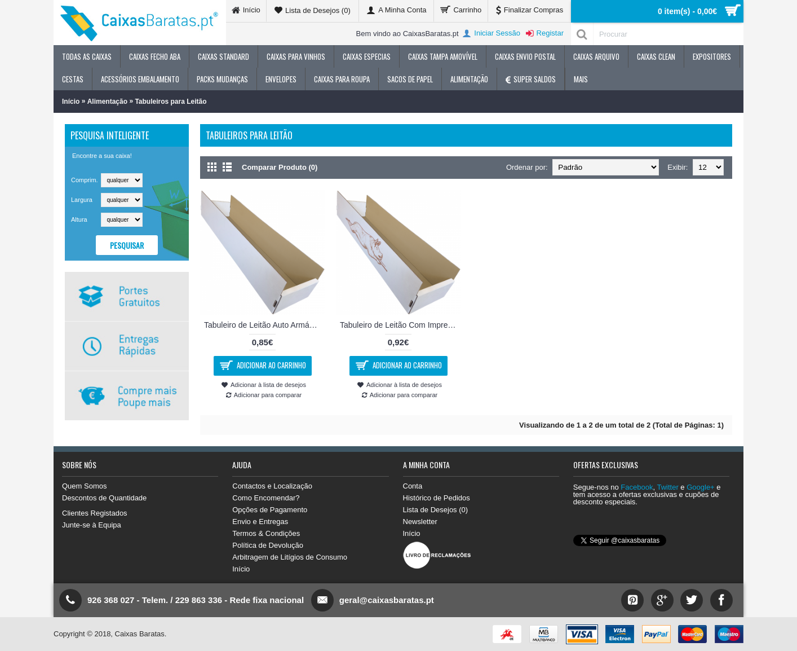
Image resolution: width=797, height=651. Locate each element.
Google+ (701, 487)
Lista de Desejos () (435, 509)
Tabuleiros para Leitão (170, 101)
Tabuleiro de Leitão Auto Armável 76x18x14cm (264, 324)
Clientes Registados (94, 513)
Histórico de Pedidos (436, 498)
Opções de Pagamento (269, 509)
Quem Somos (84, 486)
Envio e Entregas (260, 521)
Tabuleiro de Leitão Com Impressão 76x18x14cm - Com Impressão (400, 324)
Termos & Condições (266, 533)
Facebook (637, 487)
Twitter (667, 487)
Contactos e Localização (272, 486)
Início (70, 101)
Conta (413, 486)
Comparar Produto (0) (279, 167)
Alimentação (107, 101)
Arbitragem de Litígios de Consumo (289, 557)
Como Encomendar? (265, 498)
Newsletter (420, 521)
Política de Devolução (267, 545)
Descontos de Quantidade (104, 498)
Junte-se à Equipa (91, 525)
